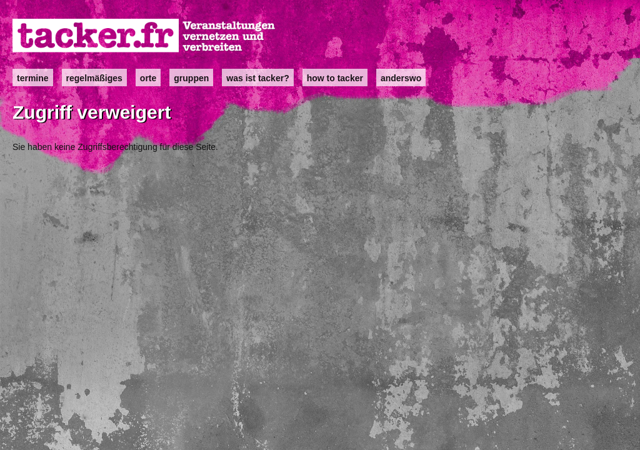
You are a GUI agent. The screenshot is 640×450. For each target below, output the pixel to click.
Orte (148, 78)
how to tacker (335, 78)
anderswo (401, 78)
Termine (33, 78)
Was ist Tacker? (257, 78)
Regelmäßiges (94, 78)
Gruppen (191, 78)
